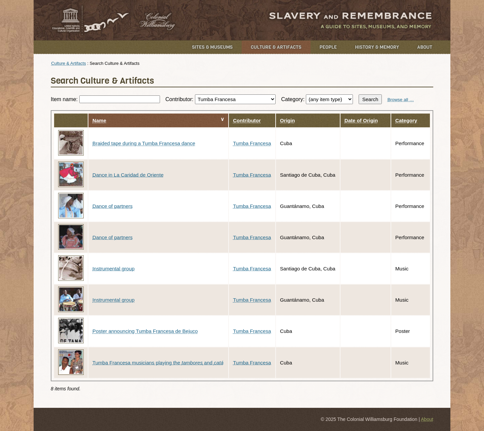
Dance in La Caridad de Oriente (127, 175)
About (424, 47)
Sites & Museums (212, 47)
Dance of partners (112, 206)
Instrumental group (113, 268)
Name (99, 120)
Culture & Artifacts (276, 47)
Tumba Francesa (252, 143)
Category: (317, 99)
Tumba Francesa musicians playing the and (158, 362)
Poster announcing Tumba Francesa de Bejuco (145, 331)
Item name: (105, 99)
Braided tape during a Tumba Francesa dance (143, 143)
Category (406, 120)
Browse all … (401, 99)
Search (370, 99)
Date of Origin (361, 120)
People (328, 47)
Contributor (247, 120)
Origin (287, 120)
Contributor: (220, 99)
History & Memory (377, 47)
